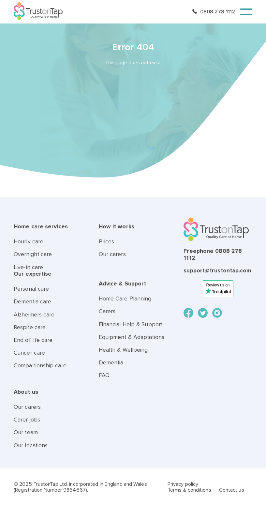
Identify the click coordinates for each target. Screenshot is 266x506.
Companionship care (40, 365)
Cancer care (29, 352)
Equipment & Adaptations (131, 337)
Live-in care (28, 267)
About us (26, 392)
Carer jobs (27, 419)
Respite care (30, 327)
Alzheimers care (34, 314)
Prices (106, 241)
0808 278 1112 (217, 11)
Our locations (31, 445)
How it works (116, 226)
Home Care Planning (125, 298)
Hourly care (28, 241)
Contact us (231, 490)
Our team (26, 432)
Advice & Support (122, 283)
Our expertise (33, 273)
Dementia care (32, 301)
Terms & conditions (189, 490)
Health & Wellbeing (123, 349)
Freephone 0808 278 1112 (213, 254)
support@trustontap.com (217, 270)
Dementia (111, 362)
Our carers (112, 254)
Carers (107, 311)
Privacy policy (183, 484)
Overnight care (33, 254)
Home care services (41, 226)
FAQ (104, 375)
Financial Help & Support (131, 324)
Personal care (31, 288)
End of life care (33, 340)
